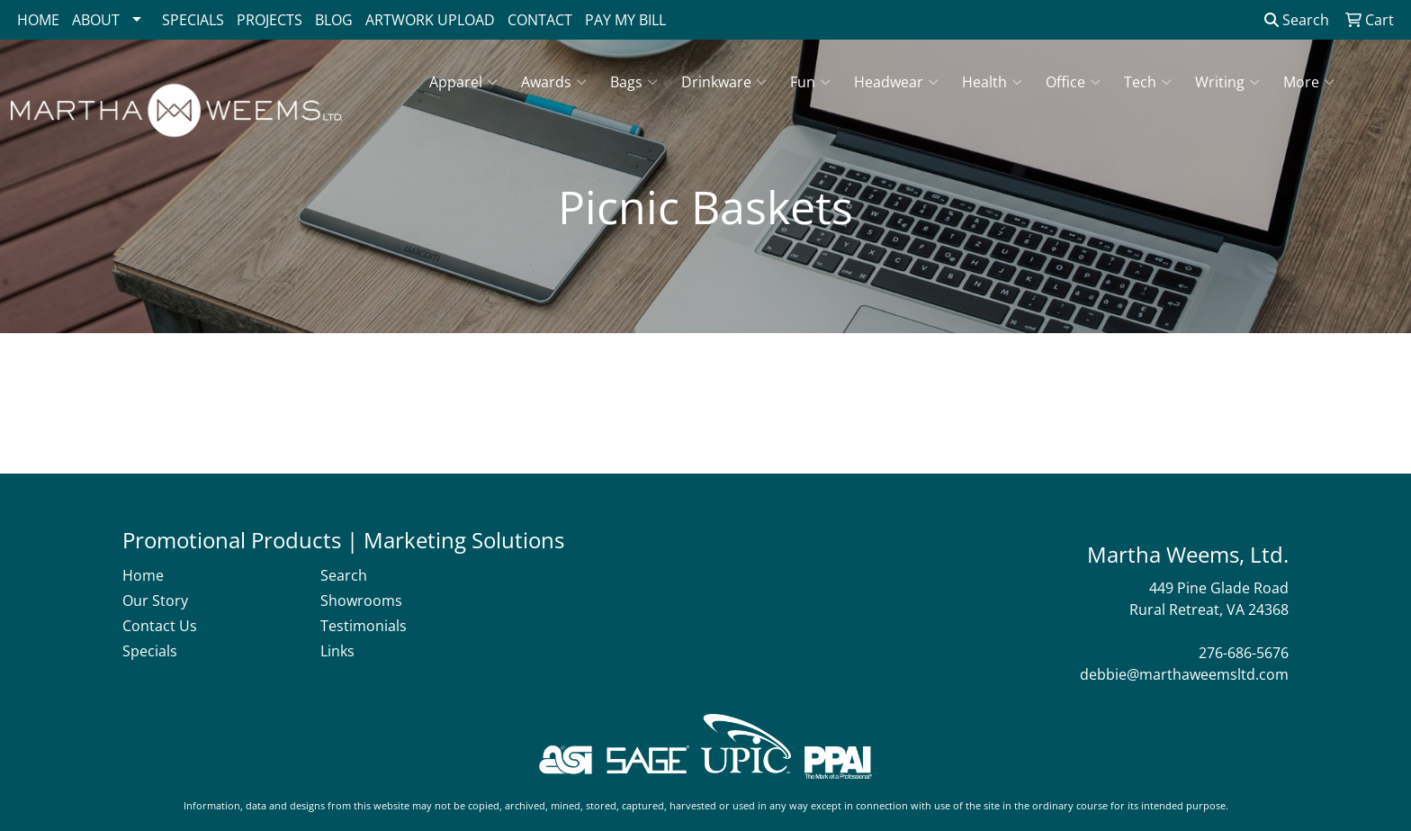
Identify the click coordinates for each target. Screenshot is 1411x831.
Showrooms (361, 600)
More (1309, 82)
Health (992, 82)
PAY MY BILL (625, 20)
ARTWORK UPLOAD (430, 20)
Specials (149, 651)
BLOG (334, 20)
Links (337, 651)
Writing (1227, 82)
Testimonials (363, 626)
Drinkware (724, 82)
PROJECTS (269, 20)
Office (1073, 82)
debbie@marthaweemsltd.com (1184, 674)
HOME (38, 20)
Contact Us (159, 626)
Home (143, 575)
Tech (1148, 82)
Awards (554, 82)
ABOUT (96, 20)
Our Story (155, 600)
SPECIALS (193, 20)
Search (1296, 20)
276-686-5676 (1244, 653)
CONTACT (540, 20)
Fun (810, 82)
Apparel (463, 82)
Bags (634, 82)
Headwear (896, 82)
